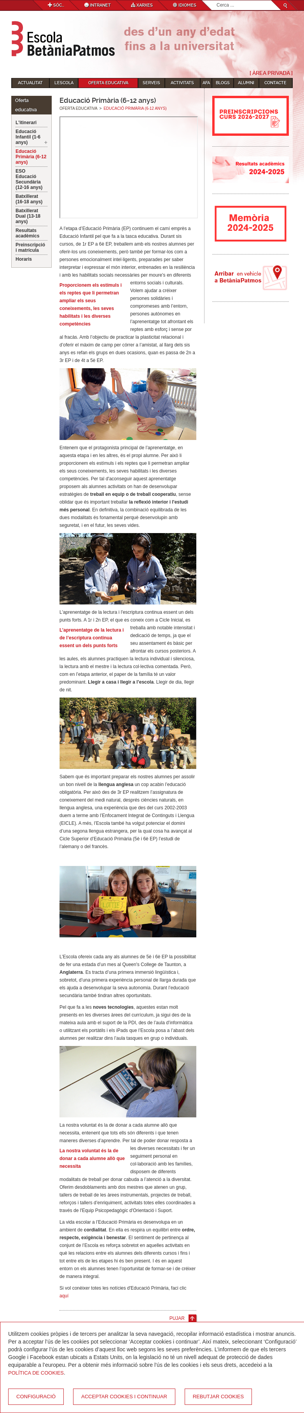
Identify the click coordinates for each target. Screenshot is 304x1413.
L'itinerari (26, 122)
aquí (63, 1296)
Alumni (246, 82)
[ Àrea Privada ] (271, 73)
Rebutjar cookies (218, 1396)
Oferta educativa (108, 82)
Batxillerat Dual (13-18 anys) (28, 216)
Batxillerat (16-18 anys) (29, 199)
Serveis (151, 82)
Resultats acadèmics (27, 233)
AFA (206, 82)
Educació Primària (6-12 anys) (31, 157)
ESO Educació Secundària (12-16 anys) (29, 179)
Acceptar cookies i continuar (124, 1396)
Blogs (223, 82)
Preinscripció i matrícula (30, 247)
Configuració (36, 1396)
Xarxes (142, 5)
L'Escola (63, 82)
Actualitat (30, 82)
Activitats (182, 82)
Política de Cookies (36, 1373)
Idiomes (184, 5)
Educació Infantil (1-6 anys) (28, 137)
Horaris (24, 259)
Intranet (97, 5)
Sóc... (56, 5)
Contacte (275, 82)
